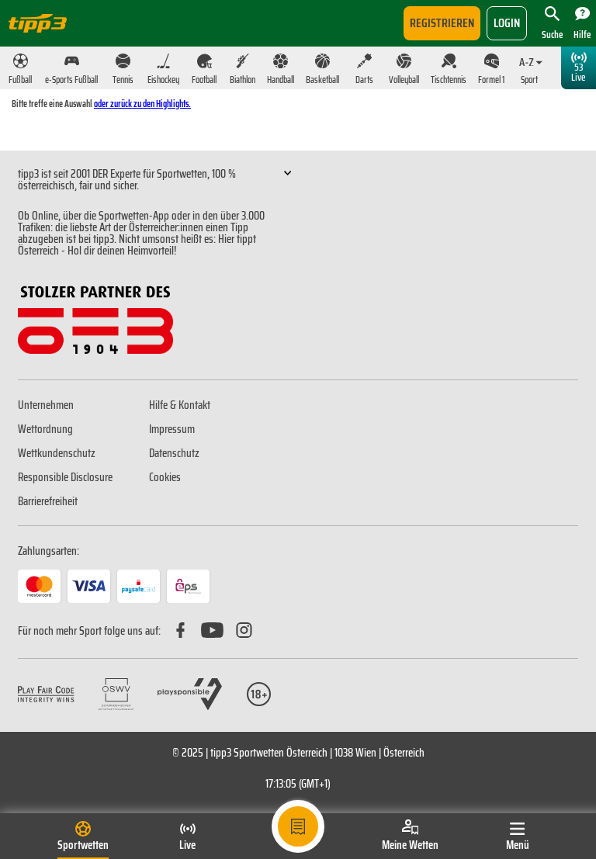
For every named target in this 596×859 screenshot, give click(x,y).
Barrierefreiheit (48, 501)
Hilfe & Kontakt (179, 405)
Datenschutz (174, 453)
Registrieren (442, 23)
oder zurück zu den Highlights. (142, 103)
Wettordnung (45, 429)
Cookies (165, 477)
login (507, 23)
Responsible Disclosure (65, 477)
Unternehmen (46, 405)
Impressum (172, 429)
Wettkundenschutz (56, 453)
